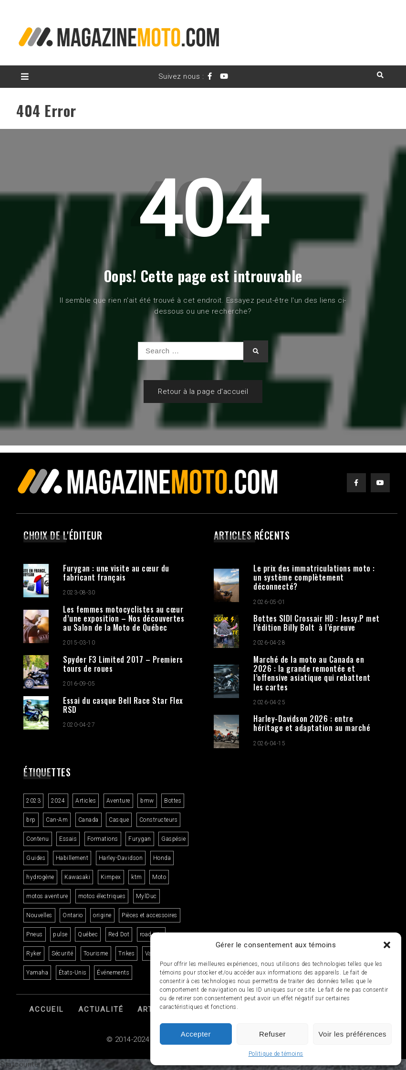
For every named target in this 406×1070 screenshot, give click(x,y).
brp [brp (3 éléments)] (31, 819)
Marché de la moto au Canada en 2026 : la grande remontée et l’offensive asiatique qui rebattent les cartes (312, 673)
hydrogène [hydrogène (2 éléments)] (40, 877)
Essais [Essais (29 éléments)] (68, 839)
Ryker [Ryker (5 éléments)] (34, 953)
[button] (387, 945)
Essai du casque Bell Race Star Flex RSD (123, 705)
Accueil (46, 1009)
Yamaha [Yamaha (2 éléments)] (37, 972)
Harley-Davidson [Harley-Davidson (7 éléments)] (121, 858)
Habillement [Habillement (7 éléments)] (72, 858)
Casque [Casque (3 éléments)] (119, 819)
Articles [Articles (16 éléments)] (85, 800)
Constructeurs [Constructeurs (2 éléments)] (158, 819)
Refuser (272, 1034)
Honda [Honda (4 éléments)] (162, 858)
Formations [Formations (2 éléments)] (102, 839)
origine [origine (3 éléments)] (102, 915)
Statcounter (21, 1064)
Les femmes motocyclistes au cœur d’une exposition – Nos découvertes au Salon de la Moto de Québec (123, 618)
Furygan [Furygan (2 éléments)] (139, 839)
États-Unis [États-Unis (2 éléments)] (73, 972)
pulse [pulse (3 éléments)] (60, 934)
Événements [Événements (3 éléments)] (113, 972)
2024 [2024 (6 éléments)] (58, 800)
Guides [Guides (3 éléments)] (35, 858)
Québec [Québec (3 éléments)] (88, 934)
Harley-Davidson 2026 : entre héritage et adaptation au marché (311, 723)
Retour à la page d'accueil (203, 391)
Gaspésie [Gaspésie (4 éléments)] (173, 839)
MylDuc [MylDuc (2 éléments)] (146, 896)
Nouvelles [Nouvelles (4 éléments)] (39, 915)
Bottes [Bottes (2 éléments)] (172, 800)
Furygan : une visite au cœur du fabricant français (116, 572)
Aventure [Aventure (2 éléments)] (118, 800)
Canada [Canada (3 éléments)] (88, 819)
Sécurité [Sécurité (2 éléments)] (62, 953)
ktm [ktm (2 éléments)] (136, 877)
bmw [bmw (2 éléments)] (147, 800)
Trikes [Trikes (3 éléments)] (126, 953)
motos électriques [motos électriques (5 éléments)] (102, 896)
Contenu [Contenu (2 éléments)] (37, 839)
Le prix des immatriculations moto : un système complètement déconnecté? (314, 577)
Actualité (101, 1009)
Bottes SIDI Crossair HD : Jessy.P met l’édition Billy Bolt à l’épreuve (316, 623)
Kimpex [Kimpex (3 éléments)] (111, 877)
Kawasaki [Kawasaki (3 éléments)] (77, 877)
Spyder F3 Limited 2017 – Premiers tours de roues (123, 664)
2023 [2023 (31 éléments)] (33, 800)
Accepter (196, 1034)
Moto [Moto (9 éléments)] (159, 877)
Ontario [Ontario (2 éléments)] (72, 915)
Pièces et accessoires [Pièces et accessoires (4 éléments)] (149, 915)
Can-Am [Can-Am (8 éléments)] (57, 819)
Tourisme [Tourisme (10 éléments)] (95, 953)
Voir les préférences (352, 1034)
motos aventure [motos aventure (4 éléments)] (47, 896)
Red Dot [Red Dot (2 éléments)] (119, 934)
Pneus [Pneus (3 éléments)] (34, 934)
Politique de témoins (276, 1053)
